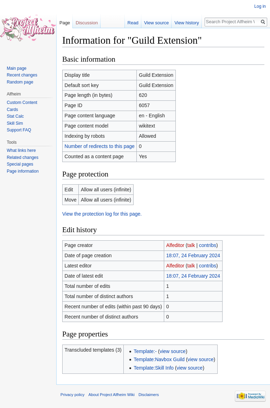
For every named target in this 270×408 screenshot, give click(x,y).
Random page (20, 82)
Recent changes (22, 75)
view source (173, 351)
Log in (260, 6)
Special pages (20, 164)
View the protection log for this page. (102, 214)
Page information (23, 171)
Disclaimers (149, 394)
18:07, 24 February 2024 (193, 255)
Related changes (22, 157)
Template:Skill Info (154, 368)
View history (186, 22)
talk (191, 245)
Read (133, 22)
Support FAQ (19, 130)
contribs (207, 245)
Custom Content (22, 102)
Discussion (87, 22)
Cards (12, 109)
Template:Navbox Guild (159, 359)
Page (64, 22)
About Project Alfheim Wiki (112, 394)
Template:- (145, 351)
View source (156, 22)
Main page (16, 68)
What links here (21, 150)
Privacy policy (72, 394)
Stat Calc (15, 116)
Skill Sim (15, 123)
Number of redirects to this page (100, 146)
